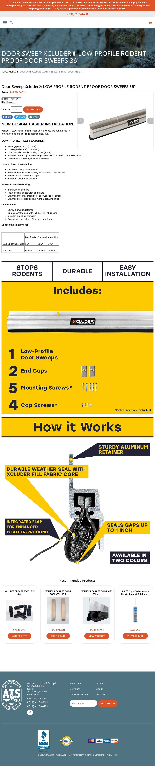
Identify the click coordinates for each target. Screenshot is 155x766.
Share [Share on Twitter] (20, 116)
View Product (19, 610)
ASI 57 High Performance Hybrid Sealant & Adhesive (135, 593)
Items (150, 22)
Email (34, 116)
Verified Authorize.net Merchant (66, 741)
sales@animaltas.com (36, 698)
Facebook (30, 712)
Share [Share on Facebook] (7, 116)
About (99, 688)
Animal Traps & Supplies (77, 28)
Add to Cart (19, 635)
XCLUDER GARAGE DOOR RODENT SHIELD (58, 593)
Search (11, 22)
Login (143, 22)
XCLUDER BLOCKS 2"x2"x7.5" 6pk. (20, 593)
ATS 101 (100, 694)
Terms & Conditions (95, 755)
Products (101, 683)
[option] (115, 120)
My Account (76, 683)
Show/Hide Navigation (5, 22)
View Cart (75, 688)
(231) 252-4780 (37, 706)
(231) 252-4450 (77, 14)
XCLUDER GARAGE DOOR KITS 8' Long (96, 593)
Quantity (6, 109)
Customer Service (79, 694)
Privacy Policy (111, 755)
